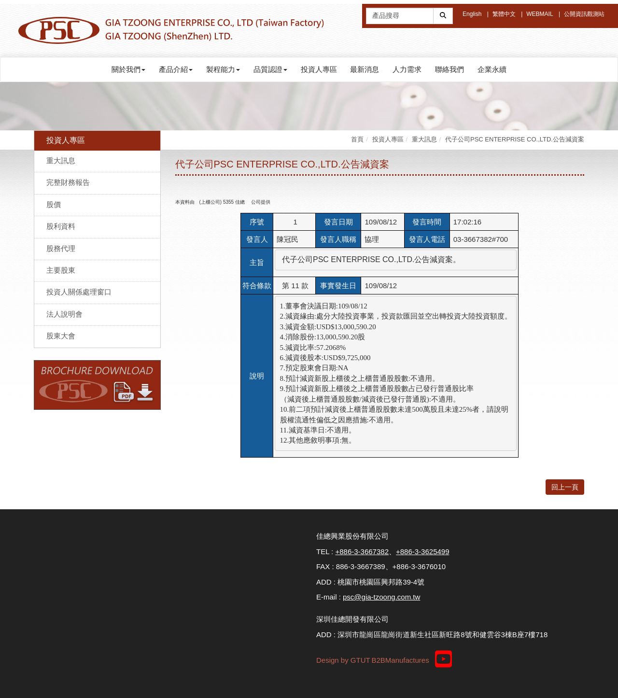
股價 (53, 204)
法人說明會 (64, 314)
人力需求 (407, 69)
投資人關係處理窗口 (79, 292)
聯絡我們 (449, 69)
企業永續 (492, 69)
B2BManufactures (400, 660)
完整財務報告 (68, 182)
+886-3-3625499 (422, 551)
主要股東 (60, 270)
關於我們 (128, 69)
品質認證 (270, 69)
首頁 (357, 139)
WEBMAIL (539, 14)
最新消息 (364, 69)
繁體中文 (504, 14)
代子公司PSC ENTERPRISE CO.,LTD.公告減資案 (514, 139)
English (472, 14)
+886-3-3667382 (362, 551)
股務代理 (60, 248)
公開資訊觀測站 (584, 14)
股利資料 (60, 226)
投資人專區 (319, 69)
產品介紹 (176, 69)
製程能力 (223, 69)
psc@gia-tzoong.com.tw (381, 597)
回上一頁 (564, 487)
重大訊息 (60, 160)
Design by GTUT (343, 660)
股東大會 (60, 336)
